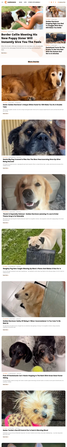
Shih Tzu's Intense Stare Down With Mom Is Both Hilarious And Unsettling (54, 360)
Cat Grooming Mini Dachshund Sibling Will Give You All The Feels (55, 282)
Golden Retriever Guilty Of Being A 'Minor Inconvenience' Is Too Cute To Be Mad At (33, 125)
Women (53, 437)
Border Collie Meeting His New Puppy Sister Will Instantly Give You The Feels (21, 38)
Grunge (24, 437)
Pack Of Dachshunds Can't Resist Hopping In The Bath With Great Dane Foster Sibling (55, 125)
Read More (3, 52)
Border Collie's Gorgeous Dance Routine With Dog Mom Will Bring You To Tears (54, 204)
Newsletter (61, 2)
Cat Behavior (6, 277)
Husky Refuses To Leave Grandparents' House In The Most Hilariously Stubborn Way (55, 320)
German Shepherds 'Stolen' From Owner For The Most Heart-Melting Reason (33, 359)
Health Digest (30, 437)
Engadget (7, 437)
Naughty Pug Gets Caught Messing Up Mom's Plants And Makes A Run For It (10, 124)
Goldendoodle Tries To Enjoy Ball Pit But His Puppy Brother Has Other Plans (32, 398)
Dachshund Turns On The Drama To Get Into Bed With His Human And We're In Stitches (55, 50)
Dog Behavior (4, 31)
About (25, 430)
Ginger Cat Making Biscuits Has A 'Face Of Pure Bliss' (10, 281)
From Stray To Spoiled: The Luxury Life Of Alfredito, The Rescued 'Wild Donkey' (55, 244)
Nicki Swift (43, 437)
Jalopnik (12, 437)
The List (49, 437)
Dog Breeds (48, 19)
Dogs (20, 2)
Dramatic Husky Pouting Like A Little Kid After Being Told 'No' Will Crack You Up (55, 399)
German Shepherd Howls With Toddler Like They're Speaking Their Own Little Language (33, 204)
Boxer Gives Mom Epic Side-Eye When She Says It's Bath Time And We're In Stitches (11, 359)
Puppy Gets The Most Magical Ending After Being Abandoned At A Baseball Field (11, 398)
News (4, 237)
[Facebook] (49, 2)
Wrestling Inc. (59, 437)
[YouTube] (51, 2)
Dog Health (27, 77)
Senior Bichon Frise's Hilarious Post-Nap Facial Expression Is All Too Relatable (33, 319)
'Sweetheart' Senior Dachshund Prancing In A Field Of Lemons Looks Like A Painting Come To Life (11, 204)
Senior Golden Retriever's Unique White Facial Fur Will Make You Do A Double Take (11, 84)
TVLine (16, 437)
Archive (31, 430)
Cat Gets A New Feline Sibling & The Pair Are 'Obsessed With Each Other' (11, 319)
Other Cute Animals (34, 2)
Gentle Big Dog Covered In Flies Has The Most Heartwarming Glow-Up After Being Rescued (33, 85)
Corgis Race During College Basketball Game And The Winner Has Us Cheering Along (32, 165)
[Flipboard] (53, 2)
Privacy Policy (39, 430)
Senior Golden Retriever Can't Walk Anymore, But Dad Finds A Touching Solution (55, 165)
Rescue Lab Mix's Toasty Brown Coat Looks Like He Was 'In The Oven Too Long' (33, 282)
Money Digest (37, 437)
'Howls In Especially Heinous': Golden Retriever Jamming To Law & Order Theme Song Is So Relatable (55, 84)
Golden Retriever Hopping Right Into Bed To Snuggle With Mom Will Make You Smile (55, 24)
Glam (20, 437)
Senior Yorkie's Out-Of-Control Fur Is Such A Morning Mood (11, 163)
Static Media (26, 432)
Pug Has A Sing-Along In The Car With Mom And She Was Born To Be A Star (33, 243)
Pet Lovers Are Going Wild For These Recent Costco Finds (11, 242)
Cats (25, 2)
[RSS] (55, 2)
